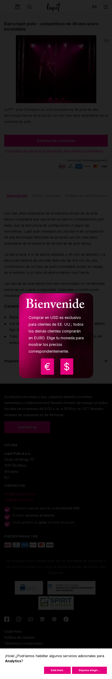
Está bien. (57, 670)
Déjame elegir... (89, 670)
